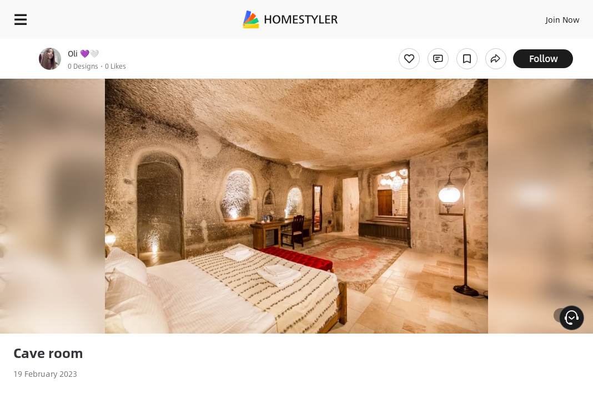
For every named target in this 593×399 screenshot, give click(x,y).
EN (523, 17)
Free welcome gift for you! (426, 44)
